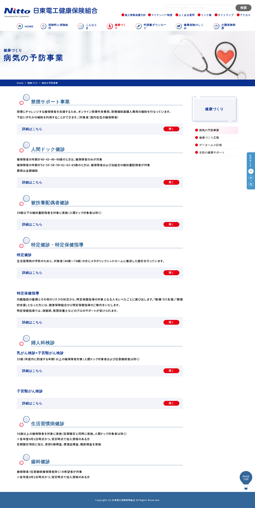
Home (20, 82)
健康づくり (32, 82)
